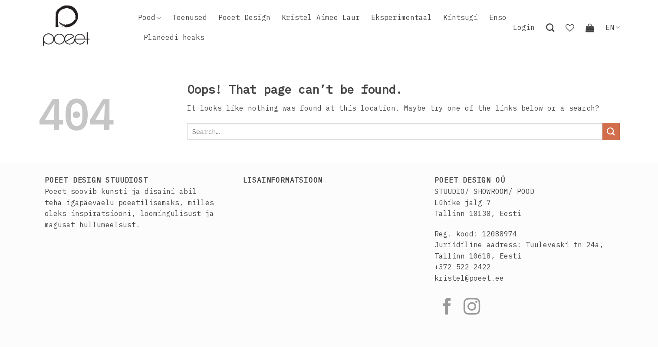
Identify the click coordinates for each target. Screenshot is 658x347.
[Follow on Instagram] (472, 307)
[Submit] (611, 131)
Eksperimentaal (401, 17)
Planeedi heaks (174, 37)
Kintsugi (460, 17)
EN (612, 27)
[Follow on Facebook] (447, 307)
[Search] (550, 27)
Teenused (189, 17)
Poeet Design (244, 17)
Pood (149, 17)
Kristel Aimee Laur (321, 17)
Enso (498, 17)
